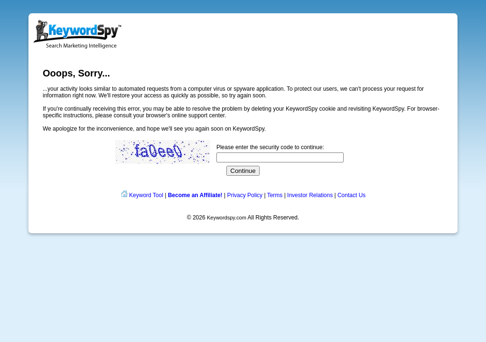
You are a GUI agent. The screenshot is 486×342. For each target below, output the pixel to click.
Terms (275, 195)
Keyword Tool (146, 195)
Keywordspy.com (226, 217)
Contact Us (351, 195)
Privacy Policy (244, 195)
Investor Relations (310, 195)
